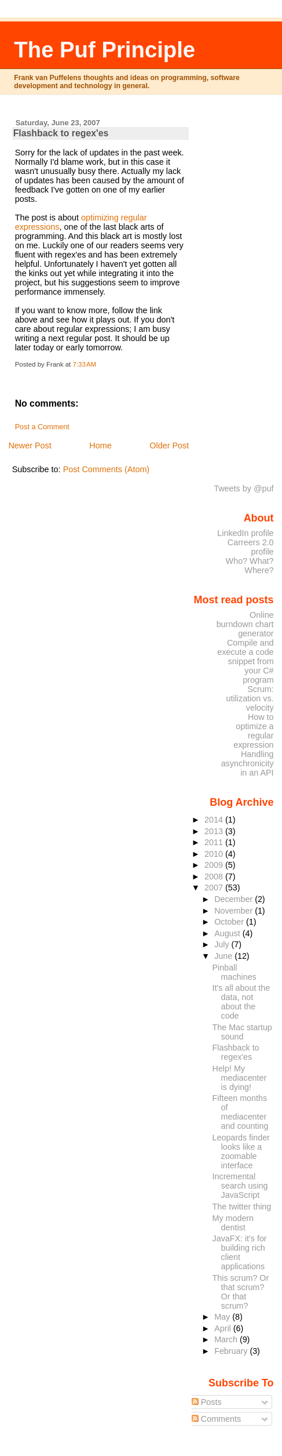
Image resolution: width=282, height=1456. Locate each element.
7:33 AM (85, 364)
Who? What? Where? (250, 565)
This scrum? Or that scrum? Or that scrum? (241, 1291)
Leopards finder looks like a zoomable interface (241, 1151)
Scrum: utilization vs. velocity (249, 698)
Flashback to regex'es (61, 133)
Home (100, 445)
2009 (214, 865)
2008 (214, 876)
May (223, 1316)
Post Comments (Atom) (106, 469)
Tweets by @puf (243, 488)
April (223, 1328)
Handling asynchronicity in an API (247, 763)
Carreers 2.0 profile (251, 547)
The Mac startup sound (242, 1032)
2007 (214, 887)
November (234, 910)
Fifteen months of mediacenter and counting (241, 1112)
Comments (216, 1419)
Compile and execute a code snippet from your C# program (245, 661)
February (232, 1351)
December (234, 899)
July (222, 944)
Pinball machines (235, 972)
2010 (214, 854)
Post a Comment (42, 427)
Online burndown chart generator (245, 624)
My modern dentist (233, 1223)
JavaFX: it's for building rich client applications (240, 1252)
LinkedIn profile (245, 533)
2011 (214, 842)
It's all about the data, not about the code (241, 1001)
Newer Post (29, 445)
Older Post (169, 445)
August (228, 933)
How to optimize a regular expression (253, 730)
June (224, 956)
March (227, 1339)
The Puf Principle (104, 49)
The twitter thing (242, 1206)
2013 (214, 831)
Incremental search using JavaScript (240, 1186)
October (230, 921)
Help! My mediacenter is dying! (240, 1078)
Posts (207, 1402)
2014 (214, 819)
